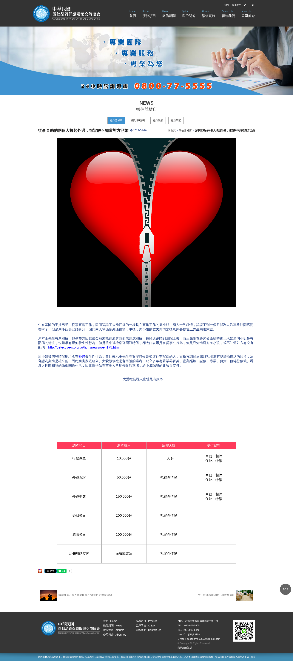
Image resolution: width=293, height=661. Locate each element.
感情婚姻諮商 (138, 120)
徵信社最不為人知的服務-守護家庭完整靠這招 (76, 595)
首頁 (132, 13)
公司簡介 (248, 13)
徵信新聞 (169, 13)
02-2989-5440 (192, 630)
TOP (285, 589)
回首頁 (172, 130)
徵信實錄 (208, 13)
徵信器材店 (116, 120)
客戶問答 (188, 13)
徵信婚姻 (158, 120)
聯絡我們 (228, 13)
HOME (226, 5)
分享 (39, 570)
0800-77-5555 (192, 625)
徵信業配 (176, 120)
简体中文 (236, 5)
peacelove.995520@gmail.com (203, 638)
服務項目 (149, 13)
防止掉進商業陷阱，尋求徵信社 (225, 595)
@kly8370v (194, 634)
